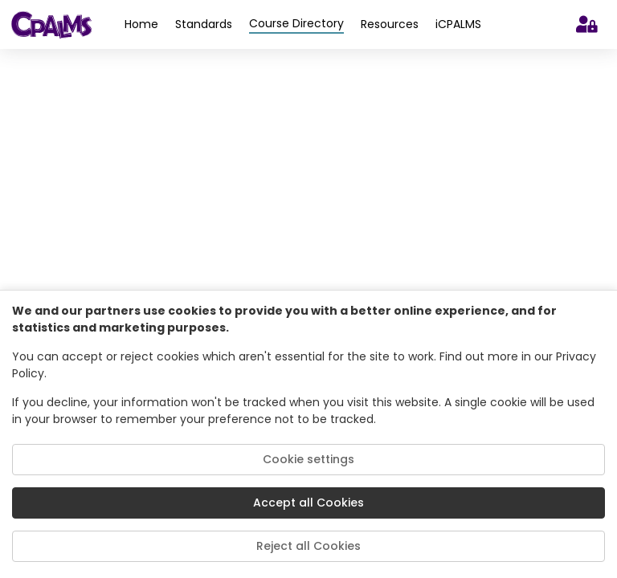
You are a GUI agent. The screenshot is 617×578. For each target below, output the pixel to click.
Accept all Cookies (308, 503)
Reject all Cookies (308, 546)
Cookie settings (308, 459)
